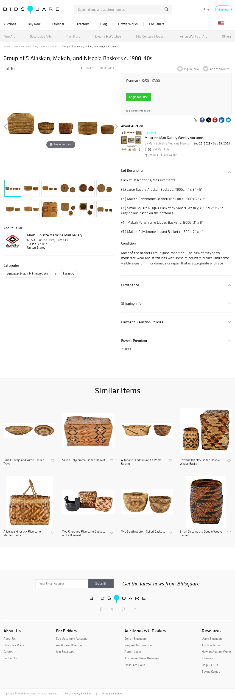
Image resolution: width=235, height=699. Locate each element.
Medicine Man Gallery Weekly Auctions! (36, 46)
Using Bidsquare (212, 638)
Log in (208, 9)
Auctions (9, 24)
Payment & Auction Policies (142, 322)
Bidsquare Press (13, 645)
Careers (8, 652)
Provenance (130, 285)
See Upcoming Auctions (71, 638)
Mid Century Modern (150, 36)
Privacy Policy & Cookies (78, 693)
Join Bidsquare (65, 652)
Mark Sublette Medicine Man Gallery (54, 235)
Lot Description (132, 170)
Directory (82, 24)
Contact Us (10, 658)
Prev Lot (87, 68)
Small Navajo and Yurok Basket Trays (23, 462)
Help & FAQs (210, 665)
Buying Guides (211, 671)
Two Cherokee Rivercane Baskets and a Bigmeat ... (83, 533)
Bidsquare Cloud (134, 665)
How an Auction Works (217, 652)
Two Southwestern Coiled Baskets (143, 531)
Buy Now (34, 24)
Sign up (223, 9)
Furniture (73, 36)
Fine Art (9, 36)
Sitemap (207, 658)
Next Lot (107, 68)
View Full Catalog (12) (161, 155)
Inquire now (191, 69)
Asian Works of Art (193, 36)
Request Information (138, 645)
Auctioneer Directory (69, 645)
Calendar (58, 24)
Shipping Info (131, 303)
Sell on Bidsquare (135, 638)
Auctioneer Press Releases (141, 658)
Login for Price (138, 97)
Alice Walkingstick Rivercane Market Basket (22, 533)
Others (227, 36)
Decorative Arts (41, 36)
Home (6, 46)
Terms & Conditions (112, 693)
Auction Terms (211, 645)
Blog (103, 24)
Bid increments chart (138, 110)
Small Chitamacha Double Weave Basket (201, 533)
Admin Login (132, 652)
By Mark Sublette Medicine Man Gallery (167, 143)
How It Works (128, 24)
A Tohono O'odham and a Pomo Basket (141, 462)
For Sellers (156, 24)
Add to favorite (219, 69)
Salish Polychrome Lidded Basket (83, 460)
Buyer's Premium (134, 340)
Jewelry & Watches (108, 36)
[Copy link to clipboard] (195, 120)
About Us (9, 638)
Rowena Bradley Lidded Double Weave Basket (200, 462)
